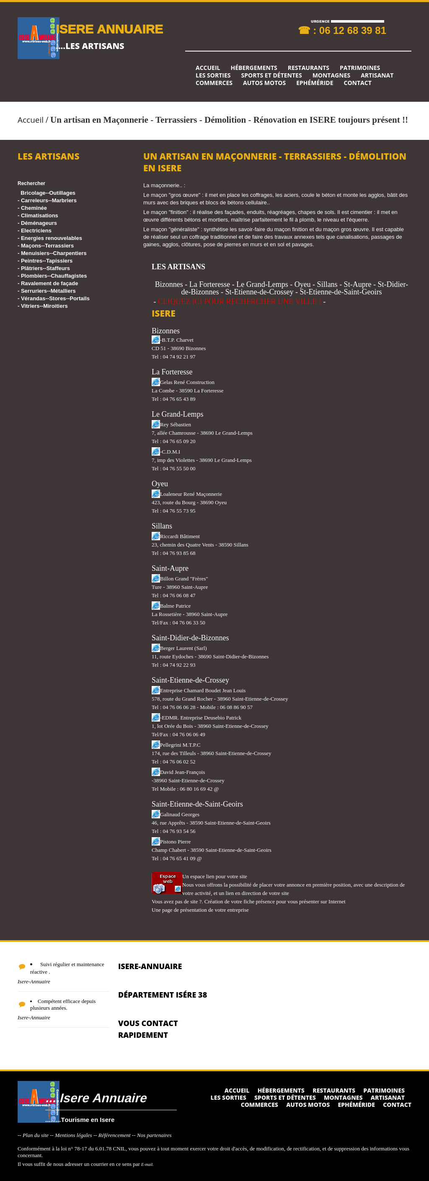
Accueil (208, 68)
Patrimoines (360, 68)
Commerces (214, 83)
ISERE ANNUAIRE (109, 29)
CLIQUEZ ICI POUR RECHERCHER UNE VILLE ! (239, 301)
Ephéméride (314, 83)
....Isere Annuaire (95, 1097)
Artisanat (377, 75)
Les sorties (213, 75)
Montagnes (332, 75)
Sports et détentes (271, 75)
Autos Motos (264, 83)
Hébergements (253, 68)
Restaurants (308, 68)
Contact (358, 83)
